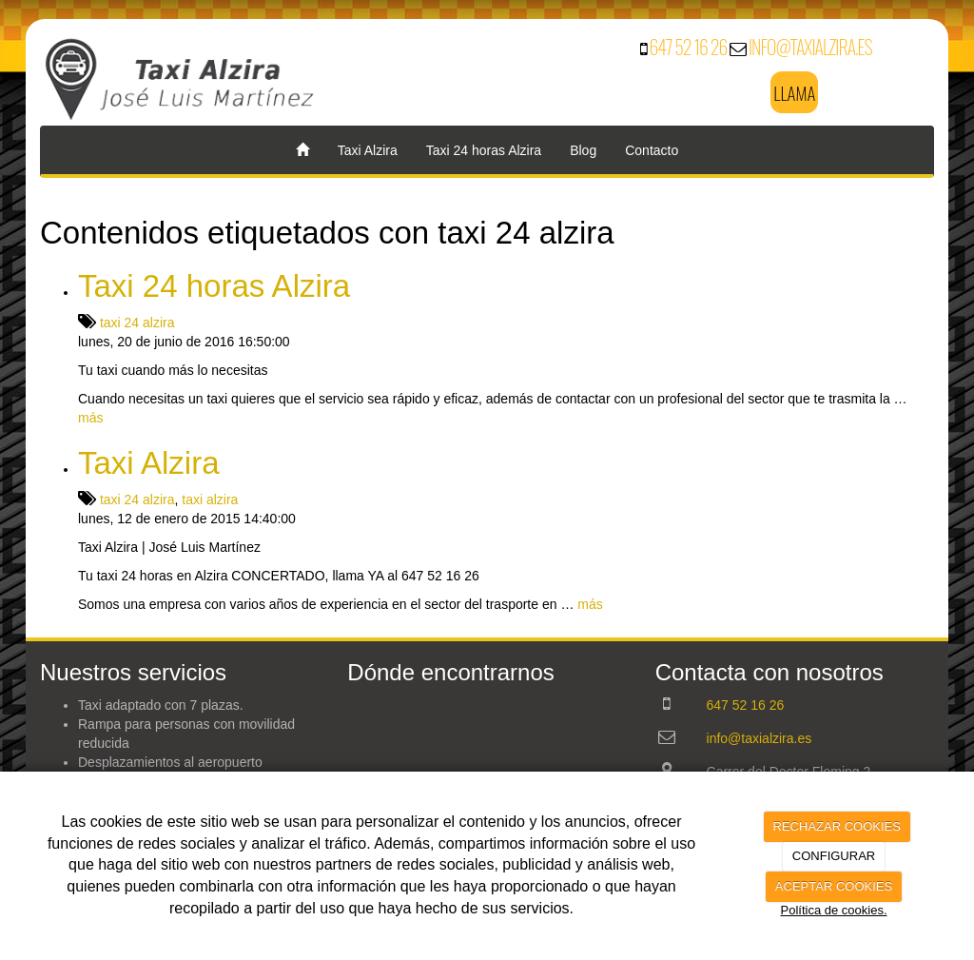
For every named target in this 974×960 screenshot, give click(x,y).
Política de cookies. (833, 910)
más (90, 417)
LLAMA (794, 92)
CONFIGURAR (833, 856)
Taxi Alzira (368, 150)
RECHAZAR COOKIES (837, 826)
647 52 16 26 (689, 46)
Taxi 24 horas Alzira (483, 150)
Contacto (651, 150)
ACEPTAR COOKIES (833, 886)
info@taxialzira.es (810, 46)
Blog (583, 150)
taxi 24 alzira (137, 322)
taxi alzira (210, 499)
